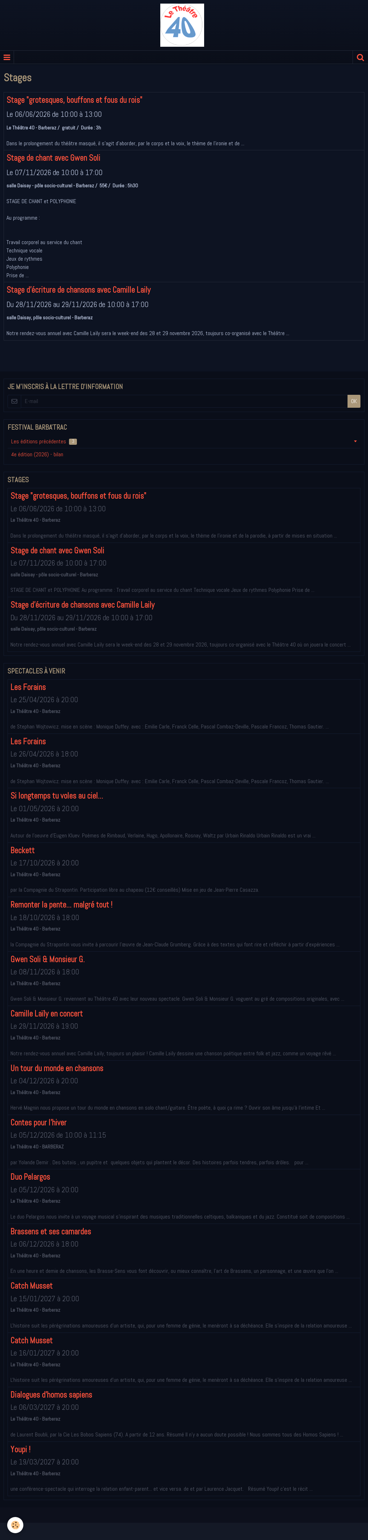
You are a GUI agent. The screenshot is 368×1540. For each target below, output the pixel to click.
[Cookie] (15, 1525)
